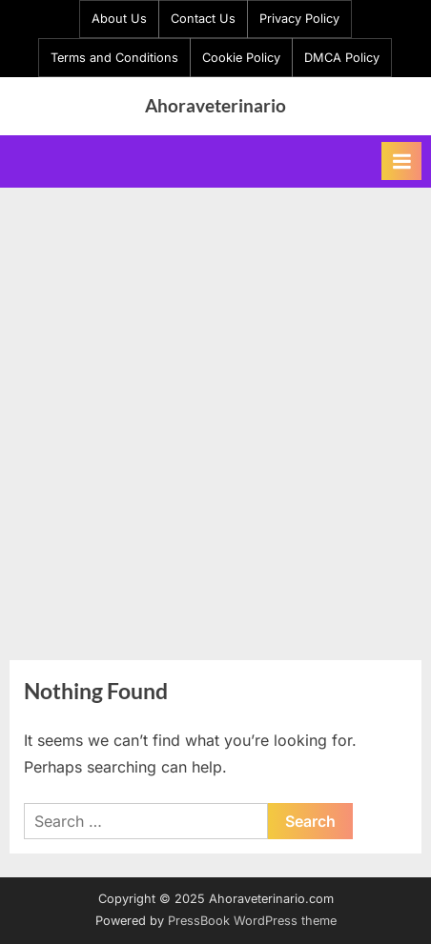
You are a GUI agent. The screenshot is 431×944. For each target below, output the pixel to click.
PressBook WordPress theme (252, 921)
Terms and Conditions (114, 57)
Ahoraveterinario (215, 105)
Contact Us (203, 18)
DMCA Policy (342, 57)
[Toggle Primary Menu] (401, 161)
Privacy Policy (299, 18)
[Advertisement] (215, 412)
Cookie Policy (241, 57)
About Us (119, 18)
